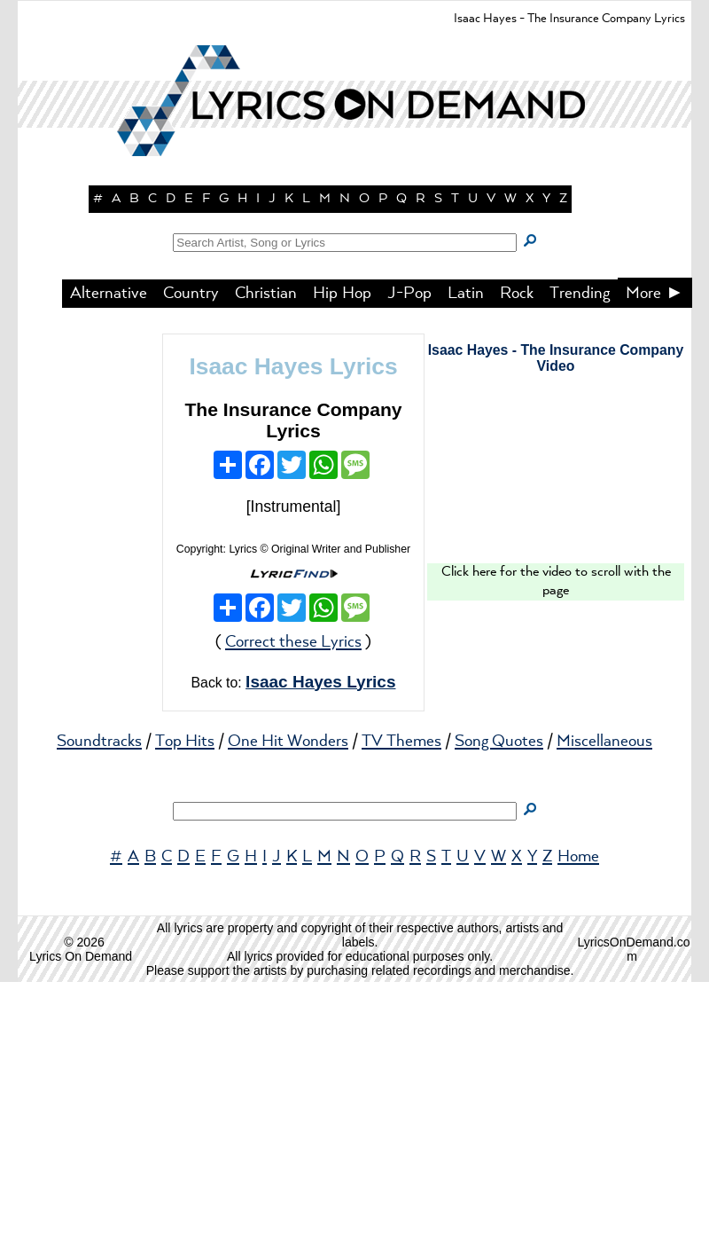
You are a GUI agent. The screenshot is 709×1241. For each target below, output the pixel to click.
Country (191, 553)
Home (578, 1116)
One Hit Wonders (288, 1000)
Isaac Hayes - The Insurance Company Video (556, 616)
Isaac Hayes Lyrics (293, 625)
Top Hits (184, 1000)
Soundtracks (99, 1000)
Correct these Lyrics (293, 901)
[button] (354, 310)
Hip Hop (342, 553)
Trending (579, 553)
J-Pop (409, 553)
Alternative (108, 553)
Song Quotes (499, 1000)
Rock (517, 553)
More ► (655, 553)
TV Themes (401, 1000)
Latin (466, 553)
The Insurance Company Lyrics (292, 679)
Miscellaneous (604, 1000)
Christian (266, 553)
